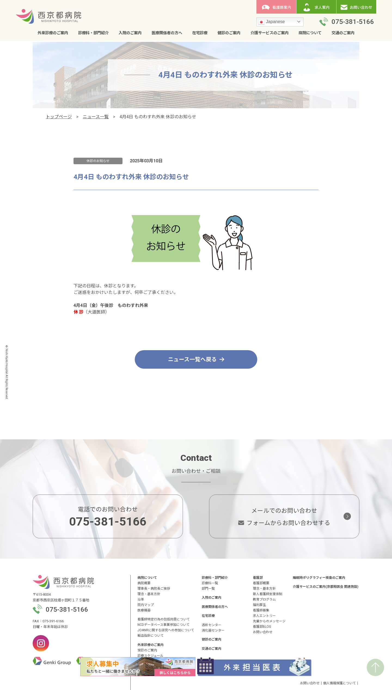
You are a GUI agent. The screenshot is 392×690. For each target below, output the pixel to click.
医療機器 (144, 610)
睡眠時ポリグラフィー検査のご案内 (319, 578)
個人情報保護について (339, 683)
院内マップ (145, 605)
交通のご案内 (343, 33)
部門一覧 (208, 588)
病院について (310, 33)
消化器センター (213, 630)
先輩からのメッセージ (269, 621)
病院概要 (144, 583)
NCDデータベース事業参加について (163, 625)
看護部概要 (261, 583)
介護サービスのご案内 (269, 33)
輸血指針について (150, 636)
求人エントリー (264, 616)
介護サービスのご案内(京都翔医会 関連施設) (325, 587)
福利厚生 (259, 605)
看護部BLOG (262, 627)
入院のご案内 (130, 33)
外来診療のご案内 (53, 33)
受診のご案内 (147, 650)
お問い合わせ (262, 632)
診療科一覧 (210, 583)
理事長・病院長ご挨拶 (153, 588)
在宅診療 (199, 33)
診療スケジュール (150, 656)
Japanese (271, 22)
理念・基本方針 (148, 594)
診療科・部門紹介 (93, 33)
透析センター (211, 625)
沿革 (140, 599)
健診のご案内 (229, 33)
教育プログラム (264, 599)
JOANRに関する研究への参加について (165, 630)
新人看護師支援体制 (267, 594)
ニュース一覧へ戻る (196, 359)
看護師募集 (261, 610)
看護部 (258, 578)
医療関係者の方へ (167, 33)
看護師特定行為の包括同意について (163, 619)
